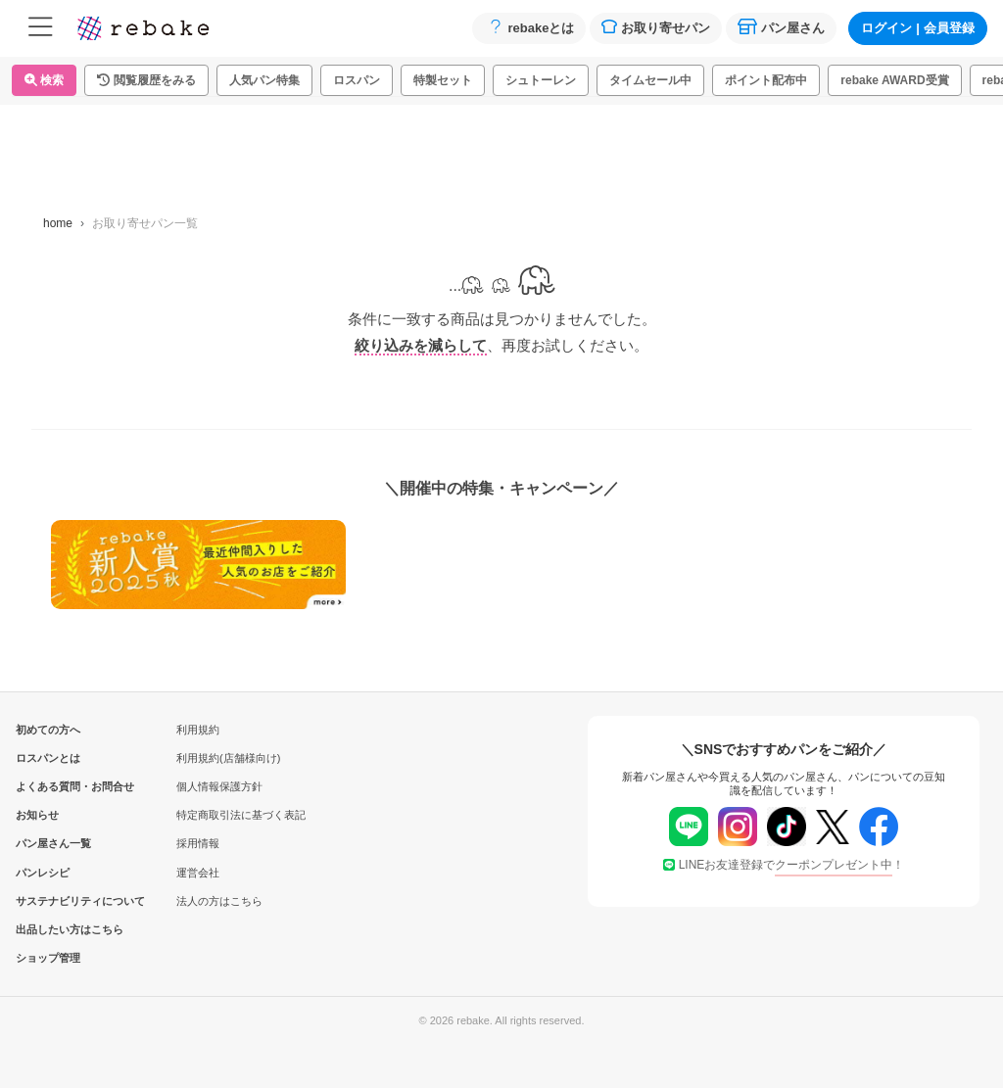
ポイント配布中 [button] (766, 80)
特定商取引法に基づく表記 (241, 815)
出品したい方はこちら (48, 929)
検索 (44, 80)
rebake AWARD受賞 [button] (894, 80)
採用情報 (197, 843)
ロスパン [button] (356, 80)
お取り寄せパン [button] (655, 27)
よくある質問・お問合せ (48, 786)
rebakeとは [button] (529, 27)
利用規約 (197, 729)
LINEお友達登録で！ (784, 865)
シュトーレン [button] (540, 80)
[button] (146, 80)
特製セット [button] (442, 80)
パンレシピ (43, 872)
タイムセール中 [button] (650, 80)
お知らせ (37, 815)
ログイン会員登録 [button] (918, 28)
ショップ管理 (48, 958)
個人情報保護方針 (219, 786)
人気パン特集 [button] (264, 80)
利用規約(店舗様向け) (228, 758)
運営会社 (197, 872)
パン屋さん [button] (781, 27)
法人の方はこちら (219, 901)
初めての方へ (48, 729)
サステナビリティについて (48, 901)
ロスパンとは (48, 758)
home (57, 223)
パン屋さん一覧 (48, 843)
